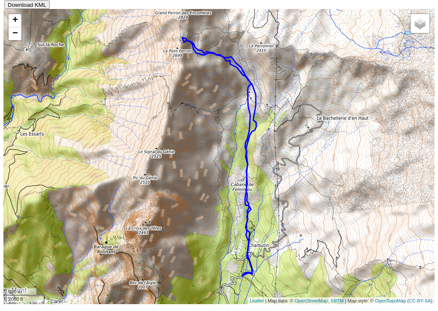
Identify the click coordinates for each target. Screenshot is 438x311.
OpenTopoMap (390, 300)
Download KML (27, 5)
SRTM (337, 300)
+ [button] (15, 20)
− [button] (15, 33)
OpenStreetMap (311, 300)
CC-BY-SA (420, 300)
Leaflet (257, 300)
